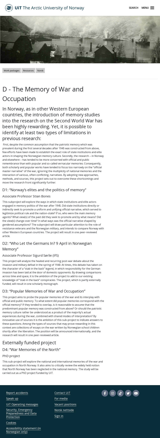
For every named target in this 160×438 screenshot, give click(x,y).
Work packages (11, 70)
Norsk (40, 70)
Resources (28, 70)
